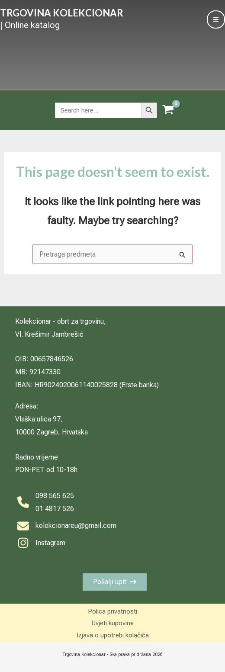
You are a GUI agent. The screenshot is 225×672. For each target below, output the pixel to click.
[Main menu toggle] (216, 19)
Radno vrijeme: (37, 457)
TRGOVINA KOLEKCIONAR (61, 13)
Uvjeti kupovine (113, 623)
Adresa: (27, 406)
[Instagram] (41, 543)
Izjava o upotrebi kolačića (113, 635)
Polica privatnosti (112, 611)
